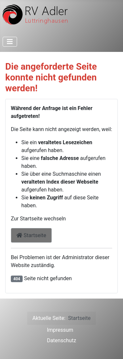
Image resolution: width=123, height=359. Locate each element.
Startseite (31, 235)
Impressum (60, 330)
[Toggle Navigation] (10, 42)
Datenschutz (61, 340)
